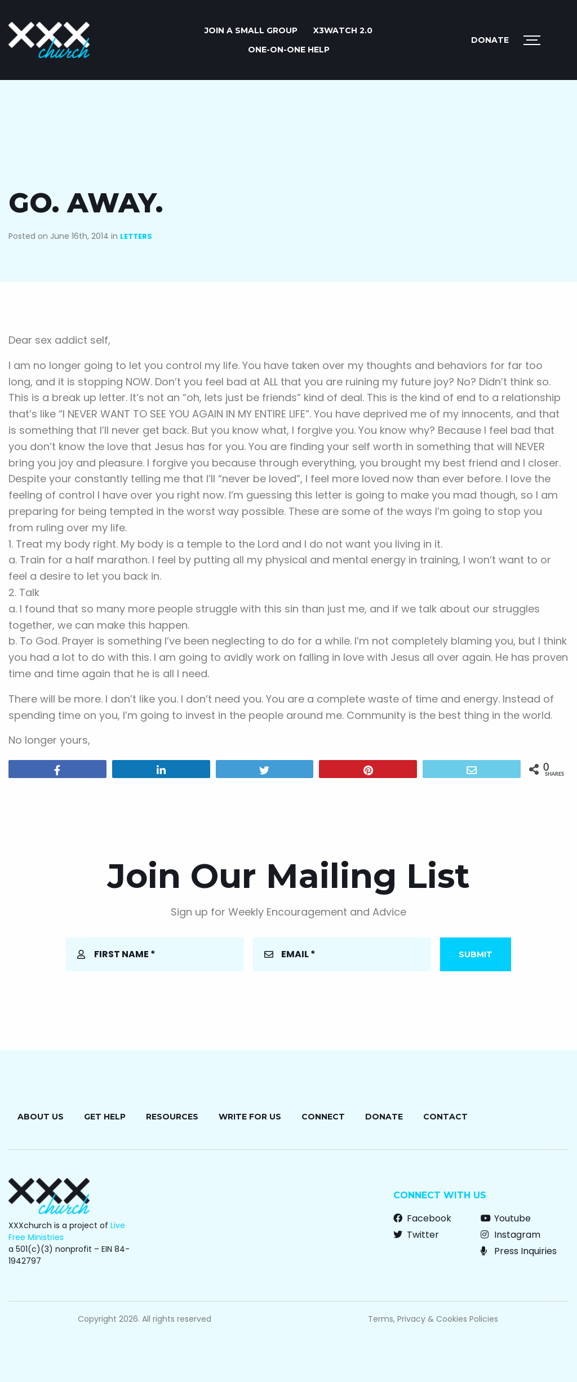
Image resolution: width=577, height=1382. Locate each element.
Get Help (105, 1117)
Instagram (510, 1234)
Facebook (422, 1218)
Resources (172, 1117)
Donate (490, 40)
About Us (40, 1117)
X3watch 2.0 (342, 30)
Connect (323, 1117)
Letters (136, 236)
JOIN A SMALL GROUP (251, 30)
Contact (445, 1117)
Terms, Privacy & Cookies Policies (433, 1319)
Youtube (506, 1218)
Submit (475, 954)
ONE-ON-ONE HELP (289, 50)
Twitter (416, 1234)
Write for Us (250, 1117)
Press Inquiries (519, 1251)
